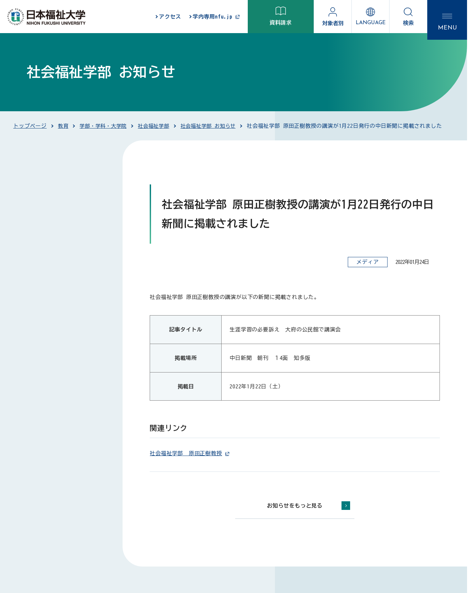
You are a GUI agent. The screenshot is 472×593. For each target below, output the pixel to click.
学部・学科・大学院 (105, 125)
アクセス (170, 16)
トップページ (30, 125)
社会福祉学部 (158, 125)
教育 (63, 125)
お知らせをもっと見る (295, 505)
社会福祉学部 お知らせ (215, 125)
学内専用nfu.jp (216, 17)
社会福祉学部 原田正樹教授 (189, 453)
